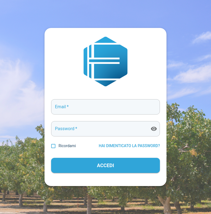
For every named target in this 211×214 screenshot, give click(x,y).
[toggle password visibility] (153, 128)
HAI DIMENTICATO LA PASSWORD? (129, 146)
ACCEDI (105, 165)
